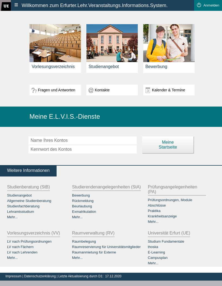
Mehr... (12, 217)
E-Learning (156, 252)
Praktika (154, 211)
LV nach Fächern (20, 247)
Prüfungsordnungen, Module (170, 200)
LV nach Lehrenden (22, 252)
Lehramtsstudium (20, 212)
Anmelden (211, 5)
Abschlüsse (157, 205)
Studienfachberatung (23, 206)
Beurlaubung (82, 206)
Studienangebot (19, 195)
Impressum (13, 276)
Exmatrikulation (84, 212)
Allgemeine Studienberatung (29, 201)
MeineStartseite (168, 144)
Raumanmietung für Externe (94, 252)
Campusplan (158, 258)
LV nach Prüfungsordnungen (29, 241)
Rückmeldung (83, 201)
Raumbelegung (84, 241)
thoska (153, 247)
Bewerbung (81, 195)
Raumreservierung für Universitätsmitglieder (106, 247)
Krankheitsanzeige (162, 216)
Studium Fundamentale (166, 241)
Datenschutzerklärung (40, 276)
